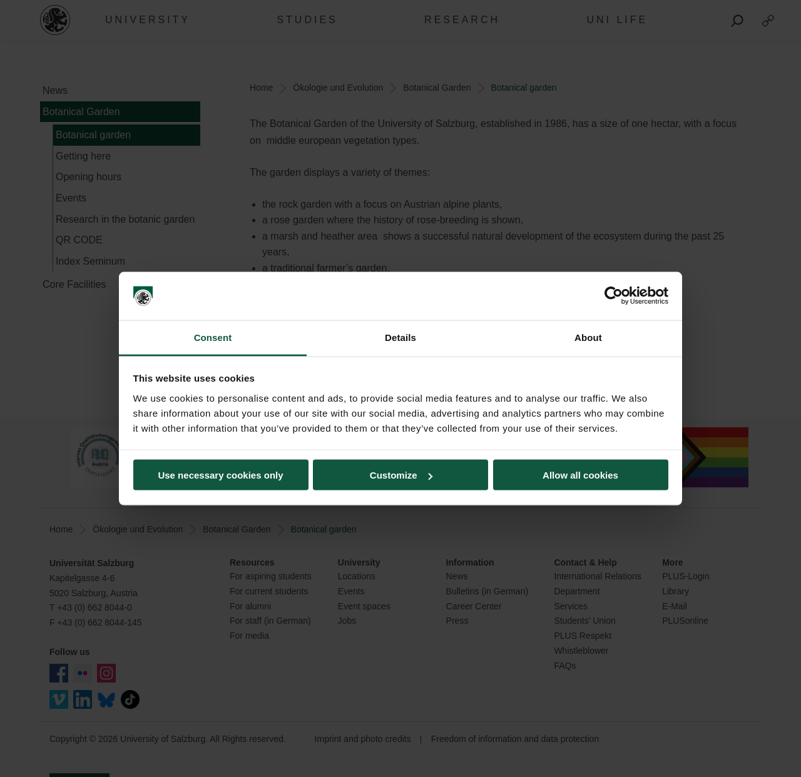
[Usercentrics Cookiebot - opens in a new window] (613, 296)
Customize (401, 475)
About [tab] (588, 337)
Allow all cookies (580, 475)
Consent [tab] (213, 337)
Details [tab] (400, 337)
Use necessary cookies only (220, 475)
